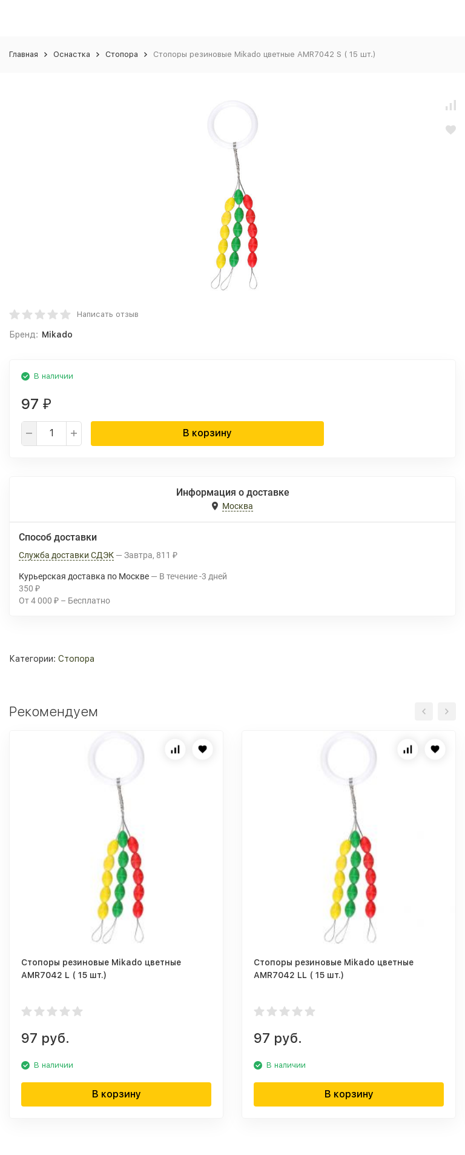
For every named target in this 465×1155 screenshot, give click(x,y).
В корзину (207, 433)
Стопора (121, 54)
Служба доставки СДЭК (66, 555)
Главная (23, 54)
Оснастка (71, 54)
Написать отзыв (108, 314)
